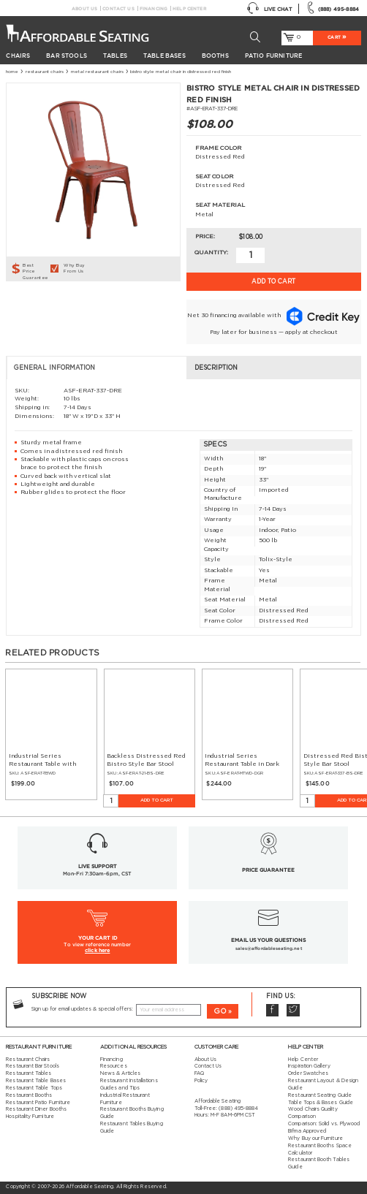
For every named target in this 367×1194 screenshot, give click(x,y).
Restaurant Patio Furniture (38, 1102)
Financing (153, 8)
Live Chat (269, 9)
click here (97, 950)
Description (216, 368)
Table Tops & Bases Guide (320, 1102)
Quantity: (211, 253)
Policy (201, 1081)
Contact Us (118, 8)
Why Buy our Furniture (315, 1138)
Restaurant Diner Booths (36, 1109)
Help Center (189, 8)
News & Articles (120, 1073)
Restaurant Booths (29, 1095)
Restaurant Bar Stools (32, 1066)
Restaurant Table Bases (36, 1081)
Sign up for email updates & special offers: (82, 1009)
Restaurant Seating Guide (320, 1095)
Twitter (293, 1010)
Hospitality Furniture (29, 1116)
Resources (113, 1066)
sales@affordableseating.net (268, 948)
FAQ (199, 1073)
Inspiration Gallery (309, 1066)
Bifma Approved (307, 1131)
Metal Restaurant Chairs (97, 71)
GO (220, 1011)
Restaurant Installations (129, 1081)
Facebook (272, 1010)
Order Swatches (308, 1073)
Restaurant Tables (28, 1073)
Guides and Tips (120, 1088)
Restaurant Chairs (45, 71)
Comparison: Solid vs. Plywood (324, 1124)
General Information (54, 368)
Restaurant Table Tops (33, 1088)
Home (12, 71)
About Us (84, 8)
